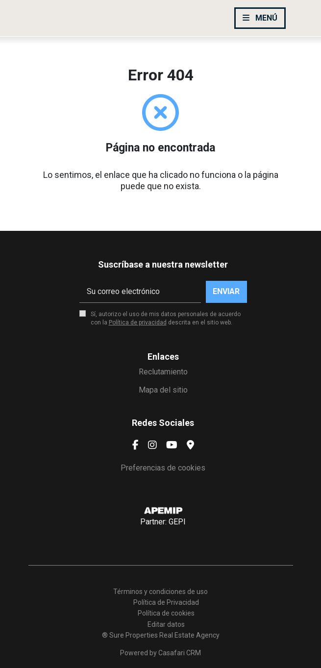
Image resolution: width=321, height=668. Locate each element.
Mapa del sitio (163, 390)
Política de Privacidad (166, 602)
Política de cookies (166, 613)
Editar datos (166, 624)
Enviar (226, 291)
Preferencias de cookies (163, 467)
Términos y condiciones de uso (160, 591)
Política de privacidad (138, 322)
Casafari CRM (179, 653)
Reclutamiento (163, 371)
